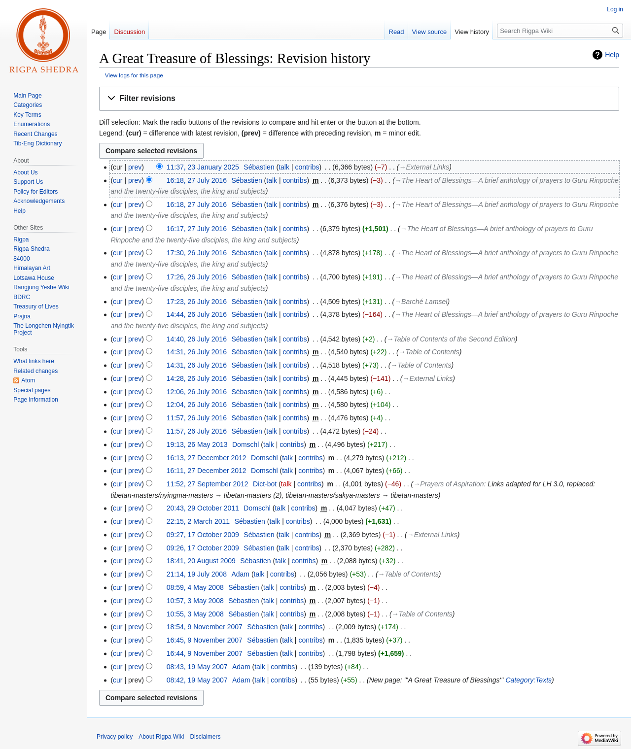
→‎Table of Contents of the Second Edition (451, 339)
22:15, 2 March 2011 (198, 521)
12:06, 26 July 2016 (197, 392)
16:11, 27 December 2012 (206, 471)
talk (284, 167)
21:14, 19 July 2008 (197, 574)
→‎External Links (424, 167)
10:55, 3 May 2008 (195, 614)
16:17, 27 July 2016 (197, 229)
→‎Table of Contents (429, 352)
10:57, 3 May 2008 (195, 601)
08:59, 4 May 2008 (195, 587)
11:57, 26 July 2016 (197, 418)
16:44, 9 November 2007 (205, 653)
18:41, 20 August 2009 (201, 561)
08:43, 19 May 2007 (197, 667)
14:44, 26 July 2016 (197, 314)
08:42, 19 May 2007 (197, 680)
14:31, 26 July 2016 (197, 352)
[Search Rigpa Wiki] (560, 30)
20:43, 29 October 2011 (203, 508)
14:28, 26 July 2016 (197, 378)
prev (134, 167)
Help (612, 55)
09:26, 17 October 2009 (203, 548)
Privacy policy (115, 736)
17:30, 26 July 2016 (197, 253)
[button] (359, 98)
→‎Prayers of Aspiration (448, 484)
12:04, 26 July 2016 (197, 405)
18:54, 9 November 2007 (205, 627)
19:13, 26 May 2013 (197, 444)
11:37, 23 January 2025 (203, 167)
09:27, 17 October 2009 (203, 535)
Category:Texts (528, 680)
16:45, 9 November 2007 (205, 640)
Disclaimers (205, 736)
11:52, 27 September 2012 (207, 484)
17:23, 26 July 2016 (197, 302)
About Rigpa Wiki (161, 736)
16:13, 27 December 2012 (206, 458)
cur (117, 180)
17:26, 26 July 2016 (197, 277)
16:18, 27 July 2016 (197, 180)
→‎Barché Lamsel (420, 302)
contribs (307, 167)
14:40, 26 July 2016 (197, 339)
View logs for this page (134, 75)
